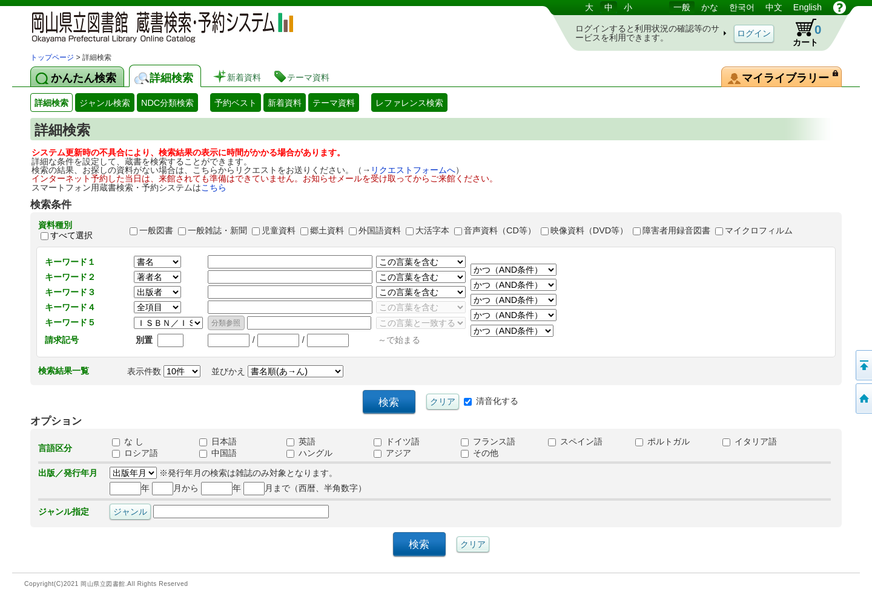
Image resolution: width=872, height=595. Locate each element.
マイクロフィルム (759, 230)
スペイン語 (575, 441)
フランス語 (488, 441)
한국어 (742, 7)
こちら (213, 187)
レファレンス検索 (409, 103)
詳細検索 (51, 103)
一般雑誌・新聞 (217, 230)
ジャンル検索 (104, 103)
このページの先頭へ (863, 365)
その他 (479, 453)
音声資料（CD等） (500, 230)
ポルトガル (662, 441)
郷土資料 (327, 230)
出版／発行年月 (67, 473)
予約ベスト (235, 103)
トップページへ (863, 398)
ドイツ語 (397, 441)
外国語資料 (379, 230)
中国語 (218, 453)
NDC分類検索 (167, 103)
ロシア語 (135, 453)
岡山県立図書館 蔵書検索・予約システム (157, 25)
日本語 (218, 441)
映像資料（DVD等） (589, 230)
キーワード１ (70, 262)
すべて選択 (71, 236)
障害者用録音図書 (676, 230)
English (807, 7)
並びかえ (277, 371)
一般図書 (156, 230)
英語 (300, 441)
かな (709, 7)
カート (801, 32)
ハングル (309, 453)
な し (128, 441)
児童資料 (279, 230)
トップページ (52, 57)
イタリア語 (749, 441)
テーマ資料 (333, 103)
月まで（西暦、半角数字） (304, 488)
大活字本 (432, 230)
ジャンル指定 (63, 511)
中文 (773, 7)
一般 (681, 7)
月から (175, 488)
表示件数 (163, 371)
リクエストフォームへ (413, 170)
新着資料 (285, 103)
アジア (392, 453)
